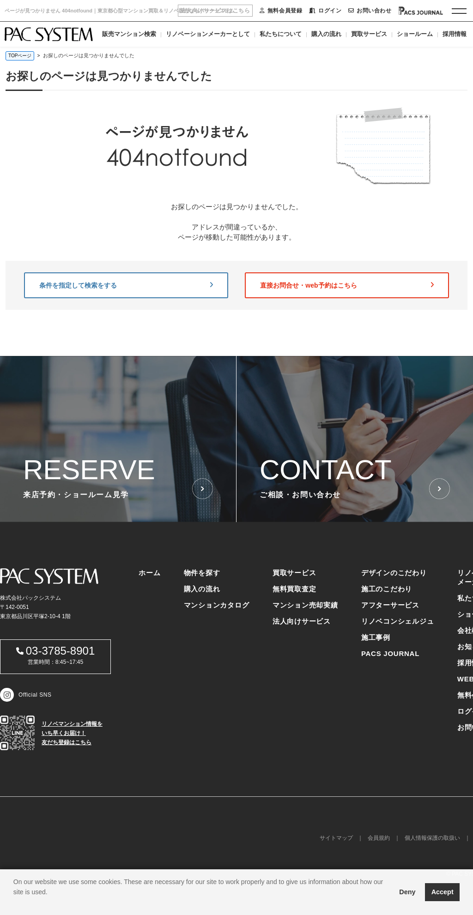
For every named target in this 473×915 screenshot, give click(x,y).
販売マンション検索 (129, 33)
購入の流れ (326, 33)
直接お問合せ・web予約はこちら (347, 285)
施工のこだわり (386, 589)
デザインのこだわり (394, 573)
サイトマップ (336, 838)
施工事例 (375, 637)
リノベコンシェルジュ (397, 621)
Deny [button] (407, 892)
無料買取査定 (294, 589)
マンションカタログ (216, 605)
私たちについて (281, 33)
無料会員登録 (281, 10)
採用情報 (455, 33)
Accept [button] (442, 892)
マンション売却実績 (305, 605)
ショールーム (415, 33)
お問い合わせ (369, 10)
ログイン (325, 10)
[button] (14, 903)
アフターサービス (390, 605)
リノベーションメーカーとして (208, 33)
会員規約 (379, 838)
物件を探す (202, 573)
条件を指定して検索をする (126, 285)
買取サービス (369, 33)
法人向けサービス (302, 621)
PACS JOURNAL (390, 653)
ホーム (149, 573)
